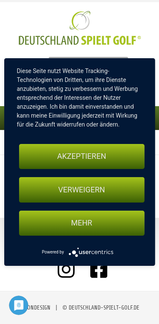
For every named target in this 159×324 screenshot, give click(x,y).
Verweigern (81, 189)
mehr (81, 223)
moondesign (35, 307)
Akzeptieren (81, 156)
